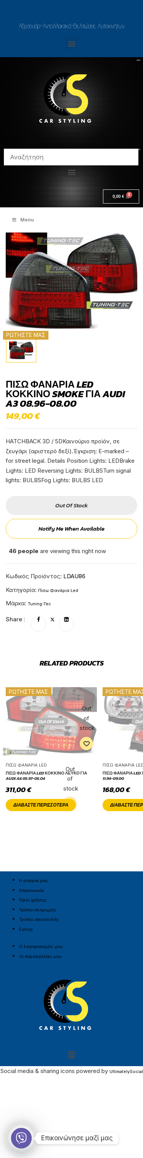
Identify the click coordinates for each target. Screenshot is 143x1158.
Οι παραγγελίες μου (40, 956)
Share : (15, 619)
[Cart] (121, 196)
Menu (22, 220)
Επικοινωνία (31, 890)
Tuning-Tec (39, 603)
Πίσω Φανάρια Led (58, 590)
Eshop (26, 929)
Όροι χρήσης (33, 900)
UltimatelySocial (126, 1071)
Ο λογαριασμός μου (41, 946)
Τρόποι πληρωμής (37, 910)
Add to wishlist (86, 743)
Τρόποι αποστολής (39, 919)
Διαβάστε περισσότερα (40, 805)
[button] (71, 43)
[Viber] (21, 1138)
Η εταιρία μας (33, 880)
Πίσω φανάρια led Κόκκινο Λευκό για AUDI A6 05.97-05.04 (46, 775)
